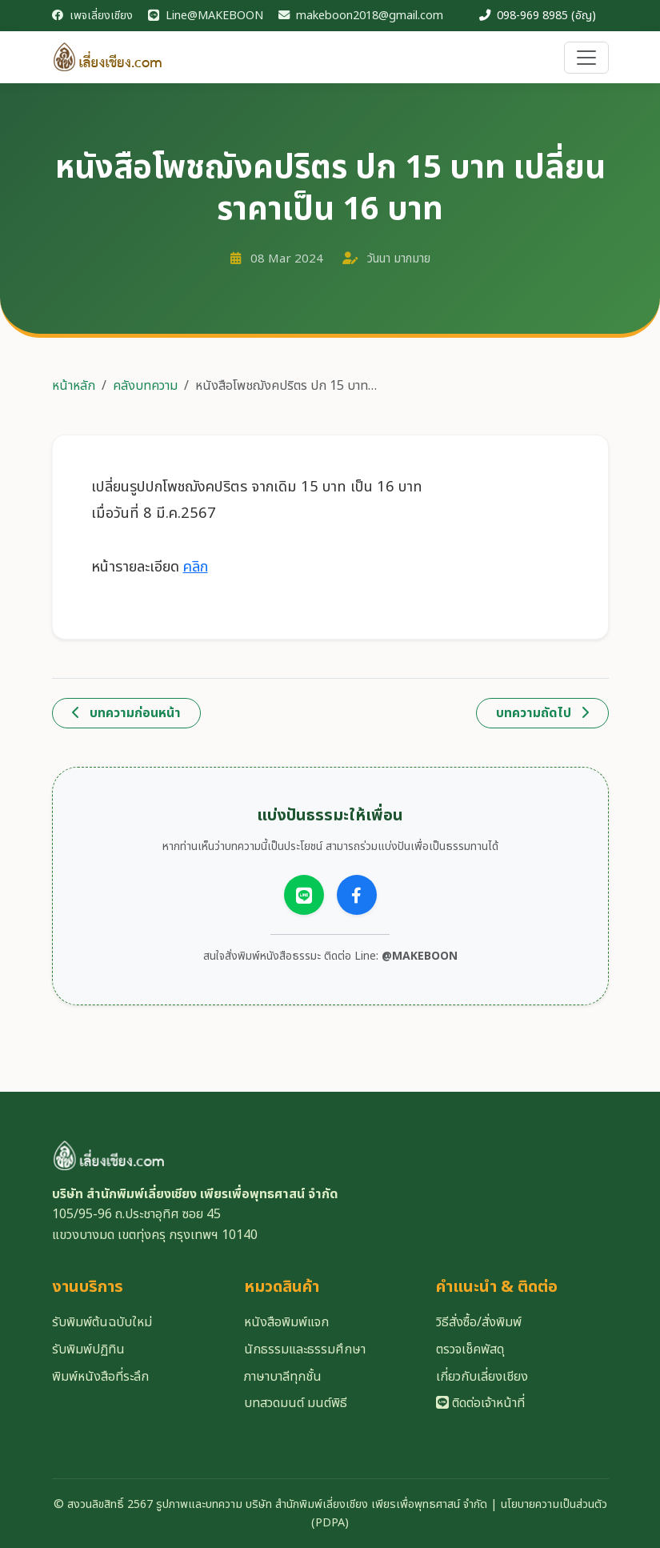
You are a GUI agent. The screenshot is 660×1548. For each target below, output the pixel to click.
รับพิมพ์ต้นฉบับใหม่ (102, 1322)
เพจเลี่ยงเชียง (92, 15)
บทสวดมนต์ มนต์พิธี (295, 1403)
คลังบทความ (145, 385)
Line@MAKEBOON (205, 15)
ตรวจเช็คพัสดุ (470, 1349)
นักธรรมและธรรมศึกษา (305, 1349)
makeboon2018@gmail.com (360, 15)
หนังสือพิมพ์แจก (286, 1322)
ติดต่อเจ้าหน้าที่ (480, 1403)
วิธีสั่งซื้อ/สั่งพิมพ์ (479, 1322)
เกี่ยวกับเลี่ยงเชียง (482, 1376)
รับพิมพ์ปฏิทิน (88, 1349)
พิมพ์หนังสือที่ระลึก (100, 1376)
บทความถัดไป (542, 713)
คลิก (195, 566)
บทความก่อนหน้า (126, 713)
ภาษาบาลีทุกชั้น (283, 1376)
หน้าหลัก (73, 385)
